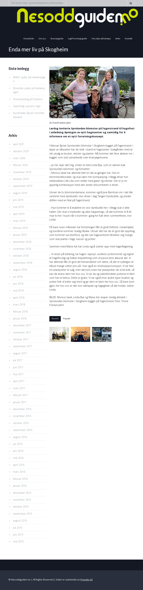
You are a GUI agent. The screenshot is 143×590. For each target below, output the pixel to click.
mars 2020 (19, 158)
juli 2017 (17, 360)
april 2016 (18, 464)
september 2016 (22, 430)
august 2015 (20, 520)
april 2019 (18, 214)
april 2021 (18, 144)
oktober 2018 (21, 255)
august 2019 (20, 193)
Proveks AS (86, 579)
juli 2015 (17, 527)
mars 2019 (19, 220)
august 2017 (20, 353)
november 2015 (22, 499)
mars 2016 (19, 471)
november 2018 (22, 248)
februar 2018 (20, 311)
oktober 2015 (21, 506)
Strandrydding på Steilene (27, 99)
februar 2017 (20, 395)
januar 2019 (19, 234)
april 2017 (18, 381)
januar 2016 (19, 485)
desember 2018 (22, 242)
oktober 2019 (21, 179)
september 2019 (22, 186)
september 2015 (22, 513)
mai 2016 (18, 458)
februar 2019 (20, 228)
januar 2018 (19, 318)
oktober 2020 (21, 151)
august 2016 (20, 437)
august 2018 (20, 269)
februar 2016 (20, 478)
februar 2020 (20, 165)
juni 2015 (18, 534)
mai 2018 (18, 290)
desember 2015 (22, 492)
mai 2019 (18, 207)
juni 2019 (18, 200)
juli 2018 (17, 276)
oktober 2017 (21, 339)
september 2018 (22, 262)
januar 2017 (19, 402)
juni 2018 (18, 283)
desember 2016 (22, 409)
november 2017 (22, 332)
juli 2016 (17, 444)
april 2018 (18, 297)
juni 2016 (18, 450)
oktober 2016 (21, 423)
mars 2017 (19, 388)
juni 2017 (18, 367)
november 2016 (22, 416)
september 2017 (22, 346)
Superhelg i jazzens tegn (27, 106)
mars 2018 (19, 304)
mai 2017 (18, 374)
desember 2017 (22, 325)
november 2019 (22, 172)
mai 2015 (18, 541)
